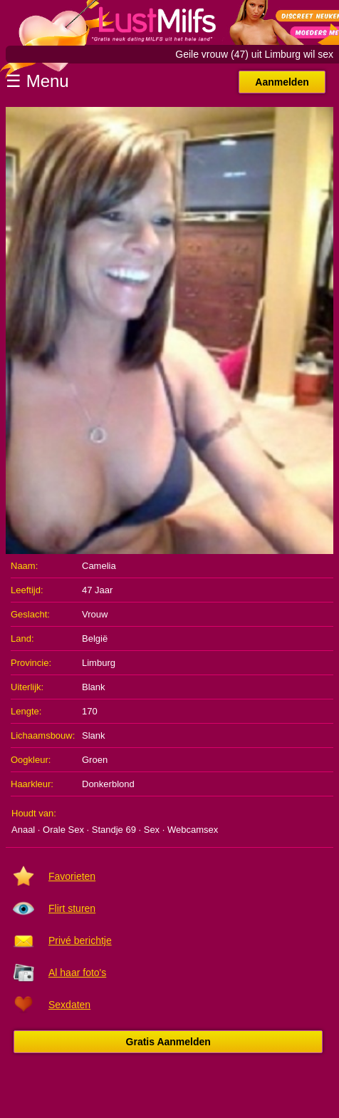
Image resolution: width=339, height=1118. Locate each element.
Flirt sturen (71, 908)
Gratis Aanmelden (168, 1041)
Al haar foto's (77, 972)
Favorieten (71, 876)
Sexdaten (69, 1004)
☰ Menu (37, 81)
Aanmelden (281, 82)
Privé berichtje (80, 940)
